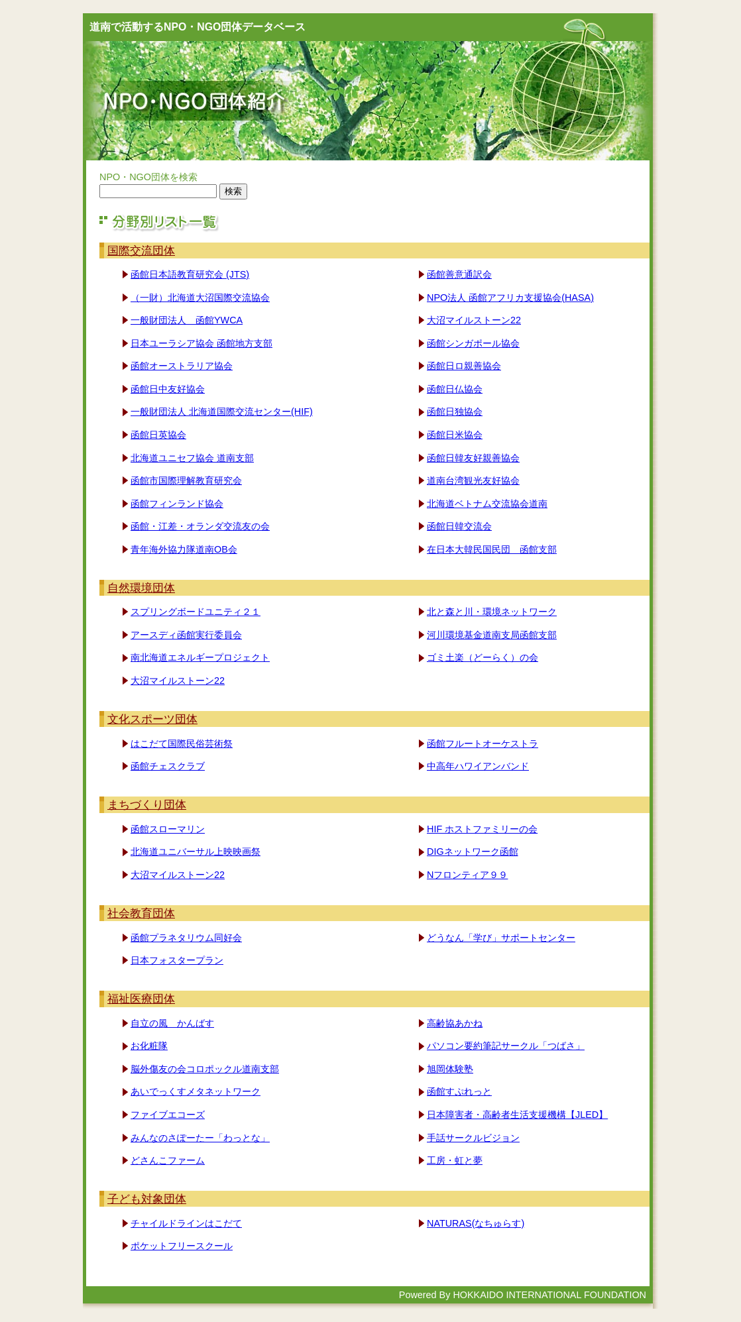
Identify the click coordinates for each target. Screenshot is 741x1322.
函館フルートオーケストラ (482, 743)
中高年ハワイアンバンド (478, 766)
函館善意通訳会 (459, 274)
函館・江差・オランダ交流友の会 (200, 526)
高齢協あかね (455, 1023)
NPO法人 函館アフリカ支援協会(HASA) (510, 297)
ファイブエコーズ (168, 1114)
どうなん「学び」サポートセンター (501, 937)
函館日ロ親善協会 (464, 365)
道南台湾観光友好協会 (473, 480)
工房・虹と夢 (455, 1160)
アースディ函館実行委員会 (186, 635)
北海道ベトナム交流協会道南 (487, 503)
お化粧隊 (149, 1045)
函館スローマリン (168, 829)
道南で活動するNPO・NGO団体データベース (197, 26)
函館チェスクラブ (168, 766)
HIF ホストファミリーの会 (482, 829)
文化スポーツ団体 (152, 719)
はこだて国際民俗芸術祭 (182, 743)
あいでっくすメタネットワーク (195, 1091)
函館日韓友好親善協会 (473, 458)
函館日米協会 (455, 434)
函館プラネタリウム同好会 (186, 937)
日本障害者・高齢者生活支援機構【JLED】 (517, 1114)
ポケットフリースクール (182, 1245)
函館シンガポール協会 (473, 343)
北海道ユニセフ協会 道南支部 (192, 458)
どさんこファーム (168, 1160)
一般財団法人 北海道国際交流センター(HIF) (222, 411)
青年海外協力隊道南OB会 (184, 549)
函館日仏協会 (455, 389)
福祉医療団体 (141, 998)
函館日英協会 (158, 434)
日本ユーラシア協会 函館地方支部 (201, 343)
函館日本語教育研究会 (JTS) (190, 274)
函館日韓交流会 (459, 526)
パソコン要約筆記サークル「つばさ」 (506, 1045)
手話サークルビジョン (473, 1137)
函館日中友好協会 (168, 389)
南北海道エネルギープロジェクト (200, 657)
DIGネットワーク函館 (472, 851)
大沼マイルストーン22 (474, 320)
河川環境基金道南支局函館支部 (492, 635)
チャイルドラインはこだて (186, 1223)
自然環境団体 (141, 587)
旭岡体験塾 (450, 1069)
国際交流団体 (141, 250)
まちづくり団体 (146, 804)
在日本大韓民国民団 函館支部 (492, 549)
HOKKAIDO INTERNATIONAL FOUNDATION (549, 1295)
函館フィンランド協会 (177, 503)
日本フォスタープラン (177, 960)
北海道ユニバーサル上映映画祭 (195, 851)
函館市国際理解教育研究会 (186, 480)
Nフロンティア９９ (467, 874)
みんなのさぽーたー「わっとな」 (200, 1137)
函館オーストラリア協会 (182, 365)
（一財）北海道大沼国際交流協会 (200, 297)
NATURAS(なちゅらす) (475, 1223)
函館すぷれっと (459, 1091)
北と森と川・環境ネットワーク (492, 611)
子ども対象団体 (146, 1198)
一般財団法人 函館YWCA (187, 320)
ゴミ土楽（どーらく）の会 (482, 657)
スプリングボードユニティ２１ (195, 611)
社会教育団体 (141, 913)
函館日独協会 (455, 411)
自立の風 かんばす (172, 1023)
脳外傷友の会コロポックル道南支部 (205, 1069)
